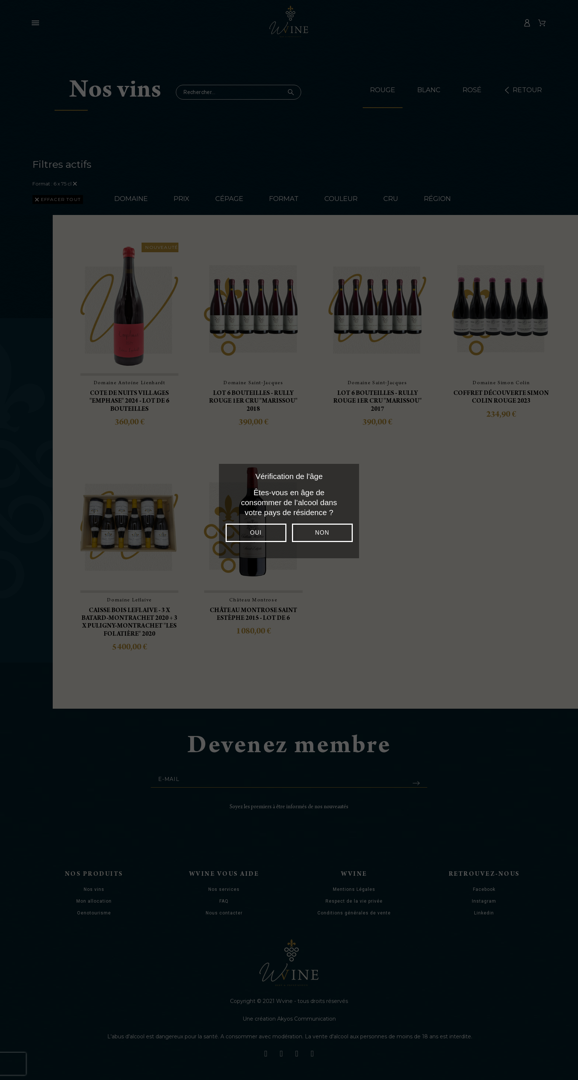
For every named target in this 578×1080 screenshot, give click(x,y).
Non (322, 532)
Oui (256, 532)
